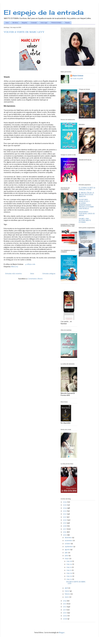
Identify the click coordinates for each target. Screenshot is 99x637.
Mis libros (15, 22)
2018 (65, 526)
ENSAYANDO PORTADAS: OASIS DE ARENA (87, 213)
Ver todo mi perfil (76, 79)
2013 (65, 604)
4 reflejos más (30, 264)
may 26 (69, 564)
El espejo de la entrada (44, 12)
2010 (65, 613)
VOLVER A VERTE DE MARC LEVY (24, 32)
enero (67, 597)
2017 (65, 529)
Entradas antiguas (49, 274)
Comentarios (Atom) (35, 279)
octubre (68, 544)
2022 (65, 514)
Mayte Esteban (77, 76)
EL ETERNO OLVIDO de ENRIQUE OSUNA (87, 188)
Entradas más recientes (13, 274)
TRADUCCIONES (56, 22)
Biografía (24, 22)
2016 (65, 532)
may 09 (69, 573)
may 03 (69, 579)
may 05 (69, 576)
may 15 (69, 570)
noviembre (69, 540)
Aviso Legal (44, 22)
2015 (65, 535)
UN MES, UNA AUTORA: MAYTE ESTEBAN (85, 220)
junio (67, 556)
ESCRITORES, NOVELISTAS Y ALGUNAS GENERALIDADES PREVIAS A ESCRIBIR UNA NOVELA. (86, 204)
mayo (67, 559)
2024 (65, 508)
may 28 (69, 561)
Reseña (67, 22)
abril (66, 588)
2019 (65, 523)
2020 (65, 520)
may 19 (69, 567)
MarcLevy (14, 267)
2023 (65, 511)
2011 (64, 610)
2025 (65, 505)
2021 (65, 517)
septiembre (69, 547)
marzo (67, 591)
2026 (65, 502)
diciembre (68, 538)
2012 (65, 607)
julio (66, 553)
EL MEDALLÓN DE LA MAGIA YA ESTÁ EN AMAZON (86, 194)
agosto (67, 549)
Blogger (62, 633)
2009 (65, 616)
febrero (67, 594)
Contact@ (34, 22)
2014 (65, 601)
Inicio (7, 22)
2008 (65, 619)
